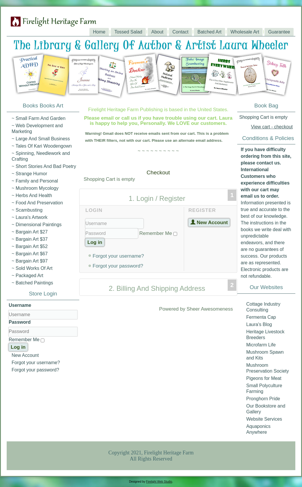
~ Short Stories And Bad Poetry (44, 166)
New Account (25, 355)
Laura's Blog (259, 324)
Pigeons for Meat (263, 378)
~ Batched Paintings (32, 282)
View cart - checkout (272, 126)
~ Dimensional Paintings (37, 224)
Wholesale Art (245, 31)
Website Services (264, 419)
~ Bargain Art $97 (30, 260)
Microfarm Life (261, 344)
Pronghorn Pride (263, 398)
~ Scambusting (27, 210)
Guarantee (279, 31)
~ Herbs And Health (32, 195)
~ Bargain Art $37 (30, 239)
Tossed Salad (128, 31)
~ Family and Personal (35, 180)
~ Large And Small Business (41, 138)
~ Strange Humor (29, 173)
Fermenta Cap (261, 317)
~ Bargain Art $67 (30, 253)
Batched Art (209, 31)
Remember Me (24, 339)
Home (99, 31)
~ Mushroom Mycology (35, 188)
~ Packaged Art (27, 275)
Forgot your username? (36, 362)
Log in (18, 347)
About (157, 31)
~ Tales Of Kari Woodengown (42, 146)
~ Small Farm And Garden (38, 118)
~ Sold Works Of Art (32, 268)
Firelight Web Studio (159, 481)
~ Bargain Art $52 (30, 246)
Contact (180, 31)
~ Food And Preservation (37, 202)
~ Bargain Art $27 (30, 231)
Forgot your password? (35, 369)
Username (20, 305)
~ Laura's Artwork (30, 217)
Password (20, 322)
